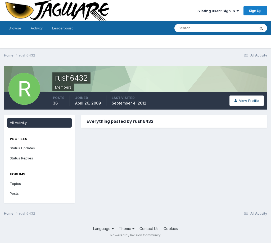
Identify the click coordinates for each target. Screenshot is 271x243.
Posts (14, 193)
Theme (126, 228)
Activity (37, 28)
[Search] (197, 28)
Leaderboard (63, 28)
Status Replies (21, 158)
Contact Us (149, 228)
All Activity (18, 122)
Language (103, 228)
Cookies (171, 228)
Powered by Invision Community (135, 235)
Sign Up (255, 10)
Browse (15, 28)
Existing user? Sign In (217, 11)
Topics (15, 183)
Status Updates (22, 148)
